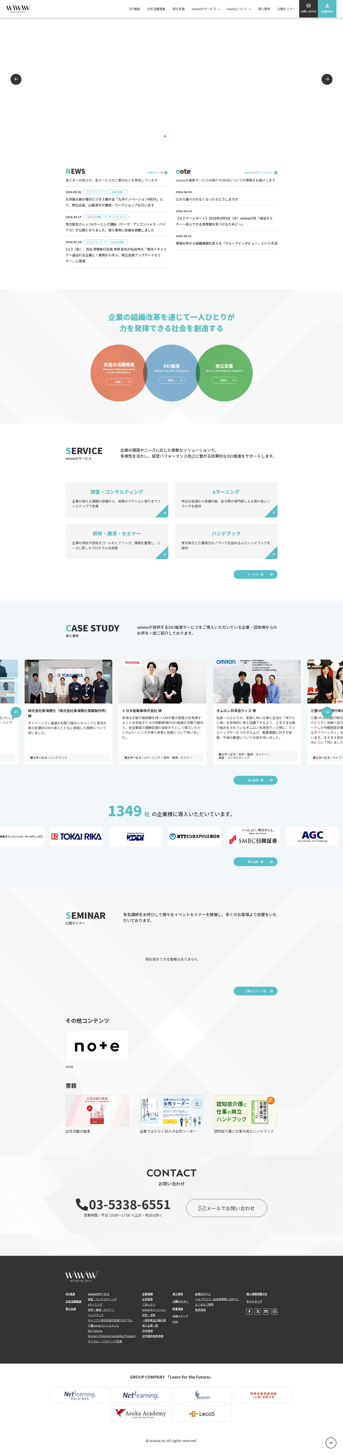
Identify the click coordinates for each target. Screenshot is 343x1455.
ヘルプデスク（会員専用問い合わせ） (217, 1299)
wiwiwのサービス (204, 9)
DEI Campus (95, 1330)
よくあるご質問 (204, 1304)
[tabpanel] (171, 79)
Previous (16, 79)
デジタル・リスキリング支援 (105, 1341)
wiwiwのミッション (154, 1309)
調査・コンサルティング (102, 1299)
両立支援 (178, 9)
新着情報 (177, 1309)
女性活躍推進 (156, 9)
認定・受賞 (148, 1315)
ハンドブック (96, 1315)
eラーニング (95, 1304)
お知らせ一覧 (155, 172)
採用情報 (147, 1330)
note (175, 1321)
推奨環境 (200, 1309)
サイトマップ (254, 1301)
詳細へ (119, 382)
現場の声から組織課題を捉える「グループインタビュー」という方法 (226, 243)
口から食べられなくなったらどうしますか (207, 199)
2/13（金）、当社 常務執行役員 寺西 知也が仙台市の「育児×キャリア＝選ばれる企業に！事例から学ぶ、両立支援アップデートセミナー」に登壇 (116, 255)
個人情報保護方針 (256, 1294)
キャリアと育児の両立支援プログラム (110, 1320)
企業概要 (147, 1299)
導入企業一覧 (255, 861)
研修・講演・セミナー (101, 1309)
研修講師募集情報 (152, 1336)
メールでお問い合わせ (230, 1208)
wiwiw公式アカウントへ (258, 172)
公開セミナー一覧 (255, 991)
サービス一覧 (255, 574)
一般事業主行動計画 (154, 1320)
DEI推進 (134, 9)
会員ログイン (203, 1294)
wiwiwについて (237, 9)
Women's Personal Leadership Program (111, 1336)
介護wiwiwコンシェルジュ (103, 1325)
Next (327, 79)
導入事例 (264, 9)
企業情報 (147, 1294)
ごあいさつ (148, 1304)
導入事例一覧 (255, 780)
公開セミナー (286, 9)
